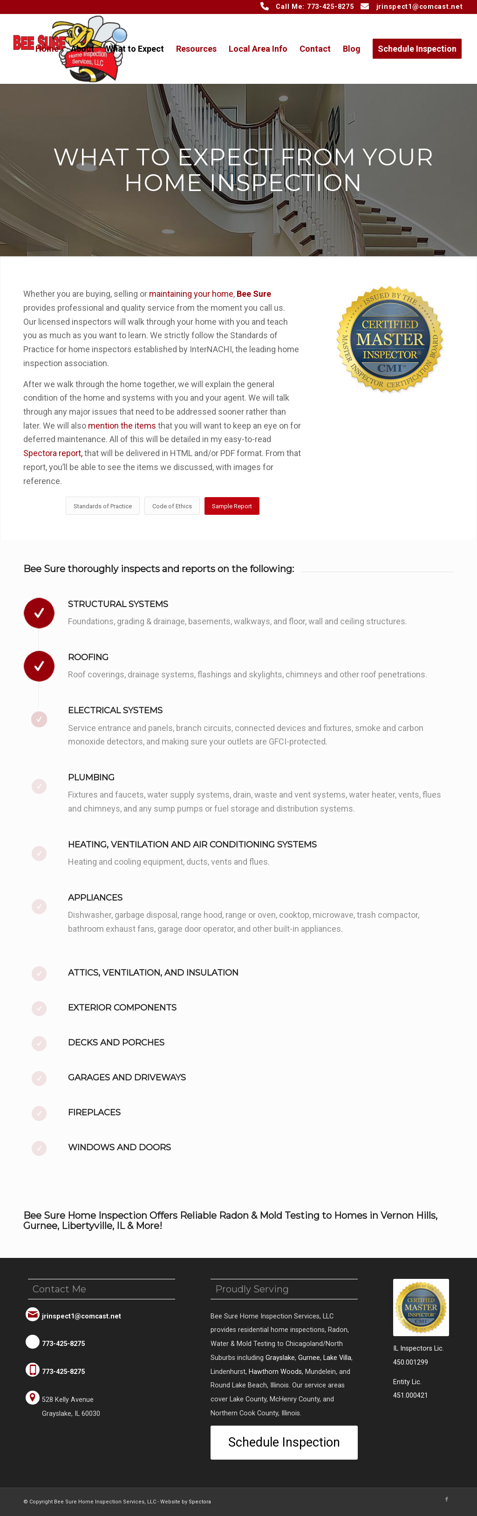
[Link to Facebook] (447, 1500)
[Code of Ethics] (172, 506)
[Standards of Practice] (103, 506)
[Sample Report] (231, 506)
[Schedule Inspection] (284, 1442)
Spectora (200, 1502)
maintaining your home (191, 294)
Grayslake (280, 1358)
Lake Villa (337, 1358)
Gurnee (309, 1358)
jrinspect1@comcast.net (419, 7)
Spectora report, (52, 453)
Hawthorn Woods (275, 1372)
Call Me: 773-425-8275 (315, 7)
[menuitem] (47, 49)
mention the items (122, 425)
